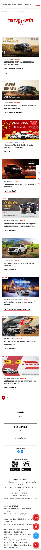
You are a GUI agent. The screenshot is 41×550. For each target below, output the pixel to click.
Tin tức (6, 69)
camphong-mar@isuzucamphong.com (23, 498)
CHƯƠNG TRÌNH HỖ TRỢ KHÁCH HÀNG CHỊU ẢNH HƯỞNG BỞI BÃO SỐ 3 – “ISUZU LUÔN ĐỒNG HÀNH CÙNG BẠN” (20, 226)
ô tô (20, 416)
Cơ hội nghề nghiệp (20, 438)
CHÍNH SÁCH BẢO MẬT (11, 506)
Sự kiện (19, 309)
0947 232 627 (24, 496)
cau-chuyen (12, 309)
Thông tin (12, 69)
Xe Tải (20, 420)
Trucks (16, 142)
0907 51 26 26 (25, 493)
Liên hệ (21, 442)
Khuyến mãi (19, 69)
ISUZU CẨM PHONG (20, 427)
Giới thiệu (20, 431)
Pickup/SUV (17, 59)
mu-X (5, 73)
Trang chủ (5, 11)
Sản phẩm (20, 413)
